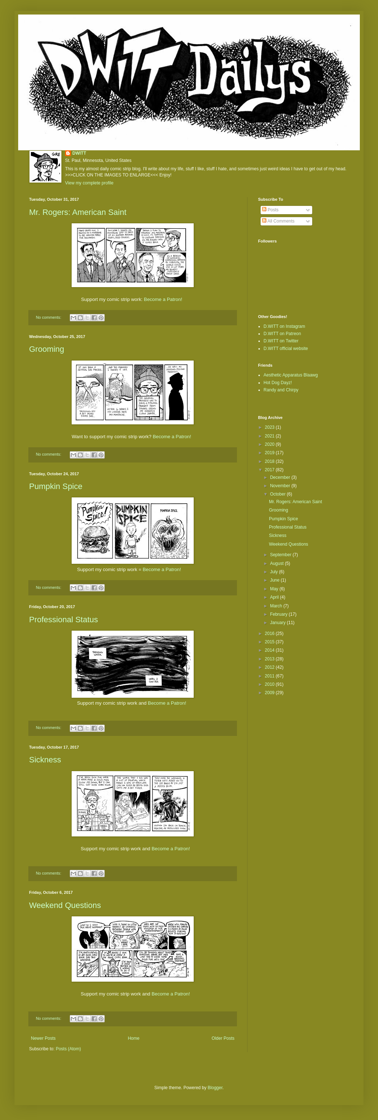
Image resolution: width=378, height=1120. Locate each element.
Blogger (215, 1087)
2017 (270, 469)
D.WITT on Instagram (284, 326)
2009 (270, 692)
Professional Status (63, 619)
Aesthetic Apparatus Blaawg (291, 375)
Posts (270, 209)
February (279, 614)
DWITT (79, 153)
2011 (270, 676)
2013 (270, 658)
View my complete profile (89, 183)
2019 (270, 452)
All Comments (278, 221)
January (278, 622)
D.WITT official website (286, 348)
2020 (270, 444)
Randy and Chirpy (281, 389)
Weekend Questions (65, 905)
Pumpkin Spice (56, 486)
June (275, 580)
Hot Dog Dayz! (278, 382)
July (274, 571)
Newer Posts (43, 1038)
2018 (270, 461)
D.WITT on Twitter (281, 340)
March (277, 605)
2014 (270, 650)
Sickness (45, 759)
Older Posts (223, 1038)
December (280, 477)
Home (134, 1038)
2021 (270, 436)
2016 (270, 633)
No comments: (49, 317)
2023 (270, 427)
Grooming (46, 349)
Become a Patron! (163, 299)
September (281, 554)
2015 (270, 641)
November (280, 485)
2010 (270, 684)
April (275, 597)
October (278, 494)
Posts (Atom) (68, 1048)
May (275, 588)
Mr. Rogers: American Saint (77, 212)
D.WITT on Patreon (282, 333)
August (277, 563)
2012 (270, 667)
